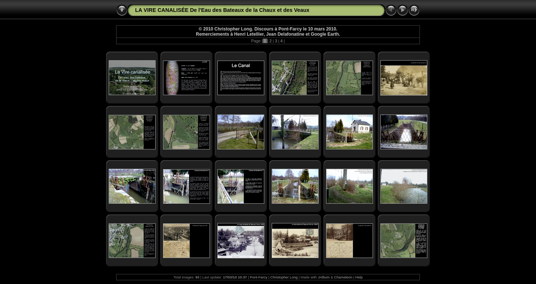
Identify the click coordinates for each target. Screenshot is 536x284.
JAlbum (324, 277)
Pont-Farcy (258, 277)
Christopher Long (284, 277)
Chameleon (343, 277)
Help (359, 277)
